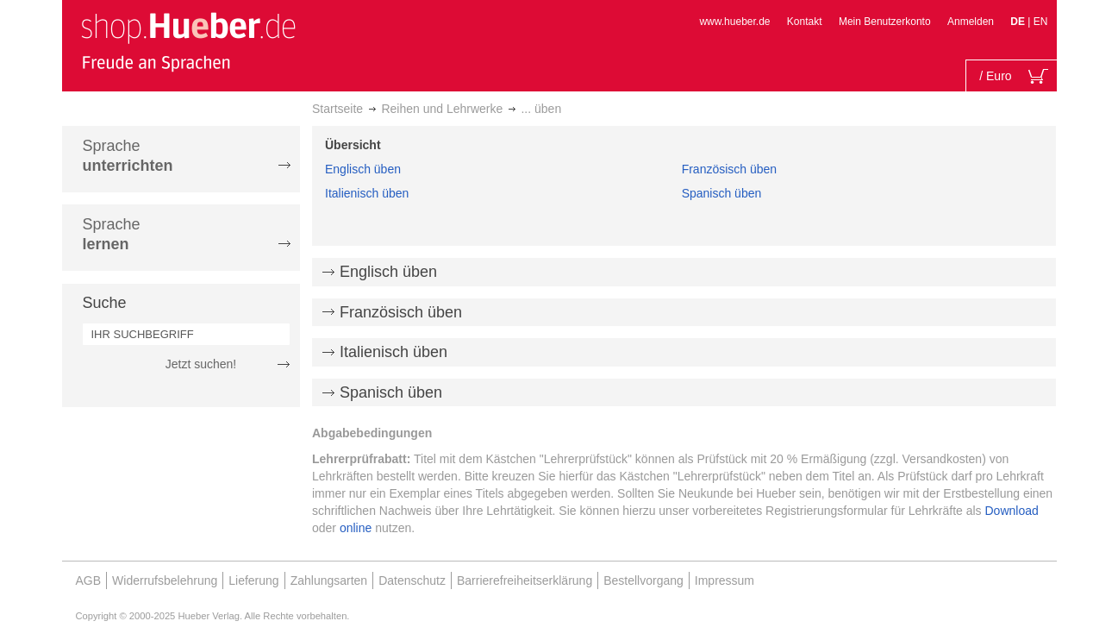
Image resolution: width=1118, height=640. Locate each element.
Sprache (128, 155)
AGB (89, 580)
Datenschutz (412, 580)
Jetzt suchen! (201, 364)
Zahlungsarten (329, 580)
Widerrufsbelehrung (164, 580)
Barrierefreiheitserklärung (524, 580)
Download (1012, 511)
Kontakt (804, 22)
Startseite (337, 109)
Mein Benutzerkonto (885, 22)
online (356, 528)
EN (1041, 22)
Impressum (724, 580)
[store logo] (188, 41)
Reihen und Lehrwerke (442, 109)
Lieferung (253, 580)
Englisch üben (363, 169)
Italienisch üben (367, 193)
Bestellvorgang (643, 580)
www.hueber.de (734, 22)
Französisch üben (730, 169)
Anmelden (970, 22)
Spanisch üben (722, 193)
